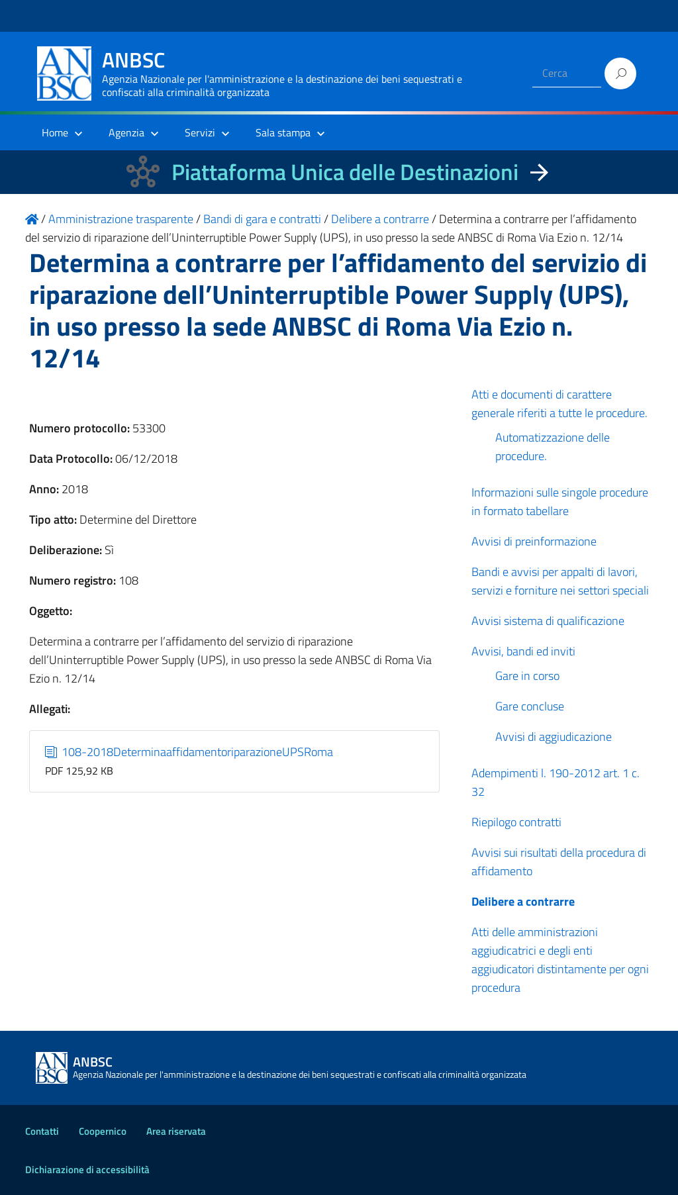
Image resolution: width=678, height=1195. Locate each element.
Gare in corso (527, 676)
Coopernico (102, 1131)
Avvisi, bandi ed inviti (523, 651)
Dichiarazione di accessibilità (87, 1169)
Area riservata (176, 1131)
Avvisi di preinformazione (534, 541)
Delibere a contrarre (523, 901)
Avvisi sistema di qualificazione (547, 621)
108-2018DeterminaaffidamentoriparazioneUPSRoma (189, 752)
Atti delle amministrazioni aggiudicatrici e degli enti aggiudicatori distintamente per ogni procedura (560, 959)
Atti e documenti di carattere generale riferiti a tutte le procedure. (559, 403)
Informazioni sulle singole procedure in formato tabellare (559, 501)
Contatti (42, 1131)
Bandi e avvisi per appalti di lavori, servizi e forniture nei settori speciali (560, 581)
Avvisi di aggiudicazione (553, 736)
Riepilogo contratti (516, 822)
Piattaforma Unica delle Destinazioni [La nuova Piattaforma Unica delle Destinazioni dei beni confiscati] (344, 172)
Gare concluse (529, 706)
